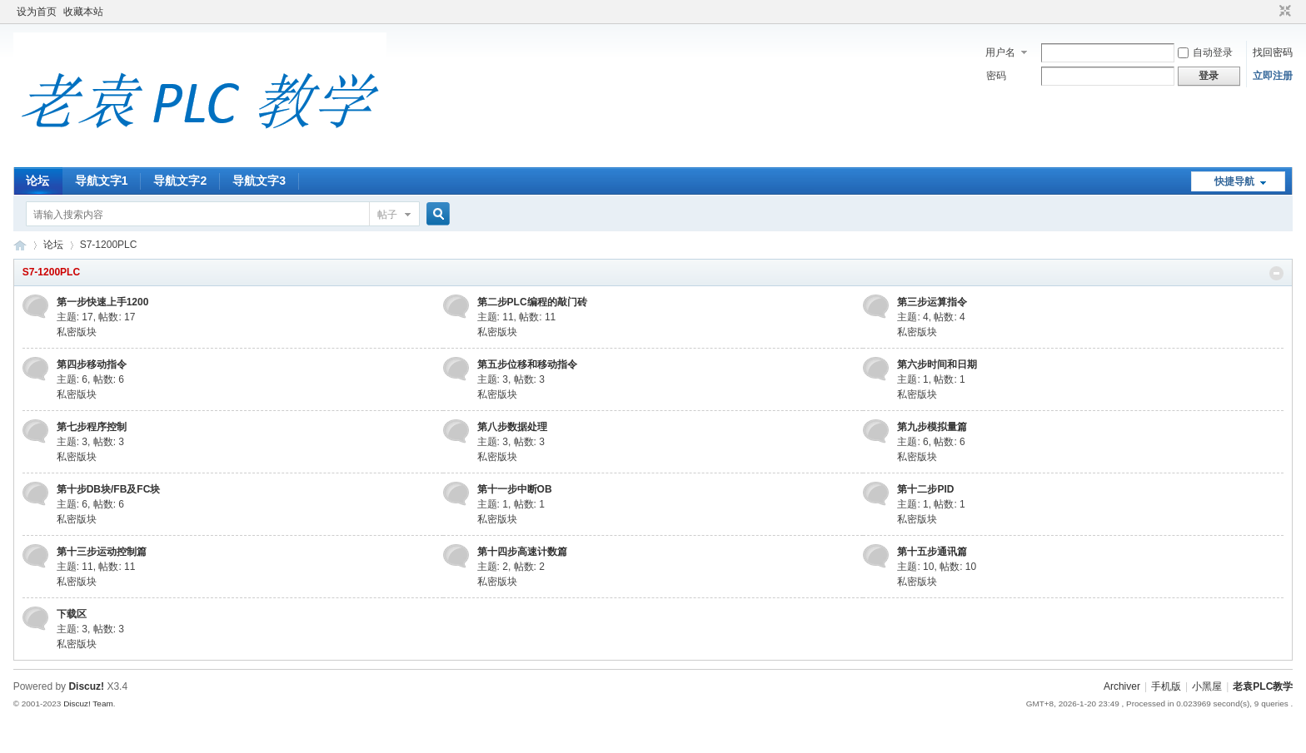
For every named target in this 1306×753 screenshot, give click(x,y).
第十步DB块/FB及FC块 (109, 489)
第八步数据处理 (512, 427)
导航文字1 (101, 180)
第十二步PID (925, 489)
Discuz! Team (88, 703)
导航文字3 (259, 180)
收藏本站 (83, 11)
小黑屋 (1207, 686)
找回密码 (1273, 52)
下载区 (72, 614)
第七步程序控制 (92, 427)
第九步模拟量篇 (932, 427)
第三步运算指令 (932, 302)
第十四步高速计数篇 (522, 551)
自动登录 (1205, 52)
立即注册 (1273, 76)
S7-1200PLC (51, 272)
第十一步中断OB (514, 489)
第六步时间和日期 (937, 364)
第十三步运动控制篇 (102, 551)
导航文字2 (180, 180)
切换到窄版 (1283, 11)
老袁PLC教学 (20, 245)
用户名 (1000, 52)
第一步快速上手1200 (103, 302)
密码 (996, 76)
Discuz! (86, 686)
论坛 (37, 180)
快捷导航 (1234, 181)
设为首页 (37, 11)
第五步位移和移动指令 (527, 364)
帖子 (387, 214)
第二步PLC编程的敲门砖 (532, 302)
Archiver (1122, 686)
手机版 (1166, 686)
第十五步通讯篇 (932, 551)
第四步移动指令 (92, 364)
